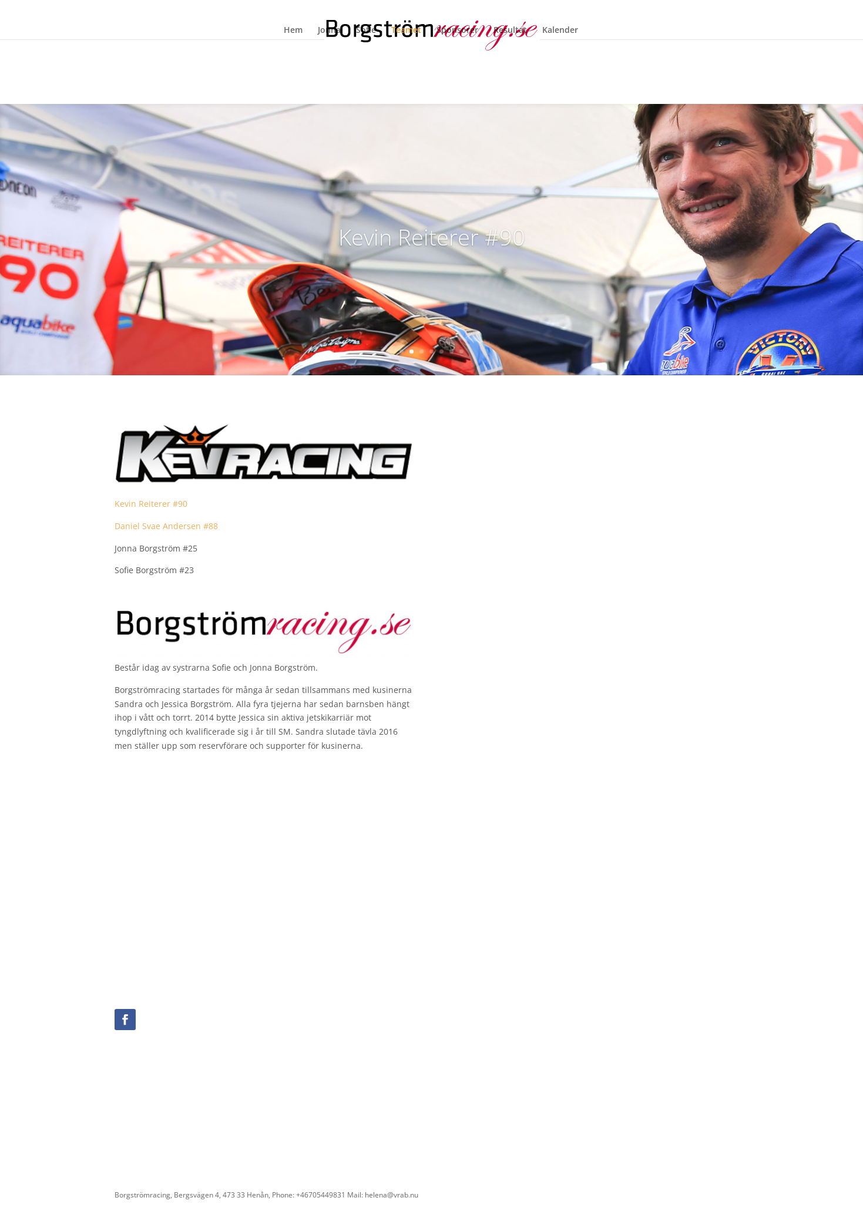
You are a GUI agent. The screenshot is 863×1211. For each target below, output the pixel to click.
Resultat (510, 30)
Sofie (366, 30)
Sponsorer (457, 30)
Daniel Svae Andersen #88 (166, 526)
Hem (293, 30)
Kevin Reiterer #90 (152, 503)
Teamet (406, 30)
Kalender (560, 30)
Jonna (329, 30)
